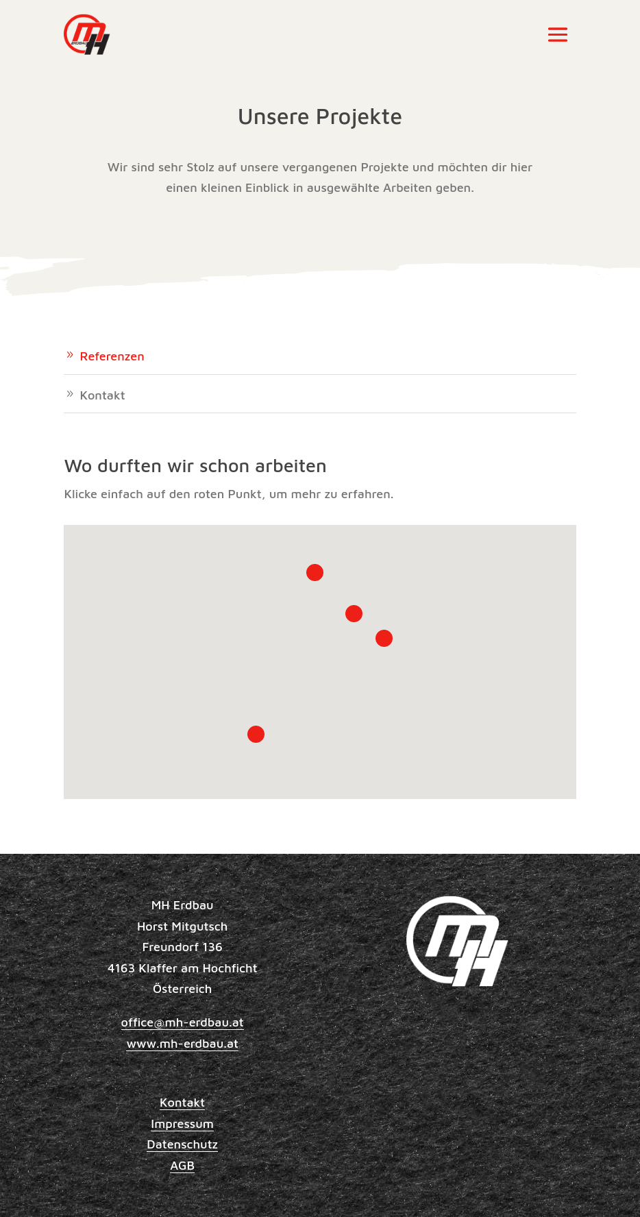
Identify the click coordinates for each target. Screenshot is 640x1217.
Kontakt (102, 395)
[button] (255, 734)
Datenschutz (182, 1144)
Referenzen (111, 356)
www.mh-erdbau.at (182, 1043)
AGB (182, 1165)
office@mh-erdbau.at (182, 1022)
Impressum (182, 1123)
